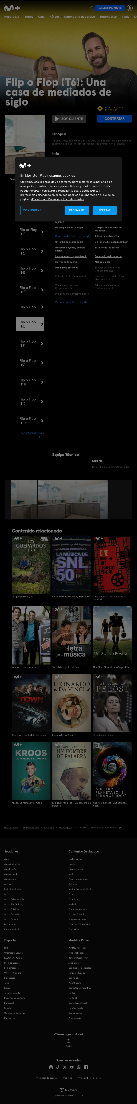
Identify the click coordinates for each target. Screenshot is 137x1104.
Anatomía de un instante (80, 889)
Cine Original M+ (12, 864)
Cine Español (10, 869)
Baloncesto (108, 16)
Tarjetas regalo (75, 1008)
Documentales (11, 924)
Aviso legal (67, 1078)
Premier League (12, 963)
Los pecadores (75, 869)
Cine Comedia (11, 874)
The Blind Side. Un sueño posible (111, 667)
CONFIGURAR (32, 210)
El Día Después (11, 968)
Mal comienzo (102, 261)
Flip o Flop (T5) (27, 289)
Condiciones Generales (79, 968)
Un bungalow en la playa (69, 227)
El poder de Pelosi (103, 735)
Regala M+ (12, 16)
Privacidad (83, 1078)
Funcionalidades (76, 953)
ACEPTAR (104, 210)
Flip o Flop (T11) (27, 382)
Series (29, 16)
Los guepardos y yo (22, 596)
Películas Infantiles (13, 889)
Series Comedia (11, 914)
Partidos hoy (10, 1018)
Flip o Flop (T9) (27, 362)
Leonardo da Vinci (62, 735)
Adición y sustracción (107, 236)
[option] (24, 499)
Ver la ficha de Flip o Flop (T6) (71, 302)
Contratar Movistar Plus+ (80, 988)
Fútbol (54, 16)
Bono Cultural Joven (78, 958)
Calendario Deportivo (14, 1013)
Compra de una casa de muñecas (108, 229)
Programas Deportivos (79, 924)
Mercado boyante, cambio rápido (70, 249)
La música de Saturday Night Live (71, 596)
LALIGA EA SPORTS (13, 958)
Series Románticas (13, 904)
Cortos (7, 884)
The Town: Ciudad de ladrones (29, 735)
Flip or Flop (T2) (28, 232)
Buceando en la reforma (108, 256)
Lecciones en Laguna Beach (71, 256)
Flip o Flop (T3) (27, 251)
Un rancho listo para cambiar (111, 241)
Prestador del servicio (46, 1078)
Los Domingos (75, 859)
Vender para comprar (24, 667)
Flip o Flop (27, 307)
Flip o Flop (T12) (27, 401)
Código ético (74, 978)
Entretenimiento (12, 929)
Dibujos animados (77, 919)
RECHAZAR (76, 210)
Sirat (70, 874)
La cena (72, 864)
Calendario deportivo (79, 16)
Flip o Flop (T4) (27, 270)
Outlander (73, 884)
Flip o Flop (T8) (27, 343)
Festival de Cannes (77, 909)
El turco (72, 894)
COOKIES (97, 1078)
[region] (68, 189)
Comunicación (75, 1013)
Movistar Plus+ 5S (76, 973)
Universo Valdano (12, 973)
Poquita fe (73, 899)
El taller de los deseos (107, 247)
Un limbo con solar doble (69, 241)
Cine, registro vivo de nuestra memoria (109, 598)
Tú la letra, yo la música (65, 667)
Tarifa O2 (72, 998)
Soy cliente (69, 118)
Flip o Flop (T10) (27, 420)
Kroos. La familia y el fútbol (27, 802)
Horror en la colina (66, 261)
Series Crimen (11, 919)
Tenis (125, 16)
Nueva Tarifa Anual (77, 1003)
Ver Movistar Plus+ (77, 948)
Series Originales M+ (14, 899)
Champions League (13, 953)
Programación (75, 1018)
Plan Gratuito (74, 983)
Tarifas (71, 993)
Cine (41, 16)
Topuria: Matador (12, 993)
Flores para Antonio (78, 879)
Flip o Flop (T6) (27, 324)
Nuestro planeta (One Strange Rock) (110, 804)
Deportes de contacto (14, 998)
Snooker (8, 1008)
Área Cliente (74, 963)
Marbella (72, 904)
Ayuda (69, 1043)
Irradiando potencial (66, 267)
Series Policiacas (12, 909)
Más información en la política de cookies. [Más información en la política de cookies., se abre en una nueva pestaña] (57, 199)
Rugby (7, 988)
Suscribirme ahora (110, 8)
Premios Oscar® (76, 914)
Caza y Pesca (74, 929)
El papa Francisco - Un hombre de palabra (71, 804)
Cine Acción (10, 879)
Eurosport (9, 1003)
